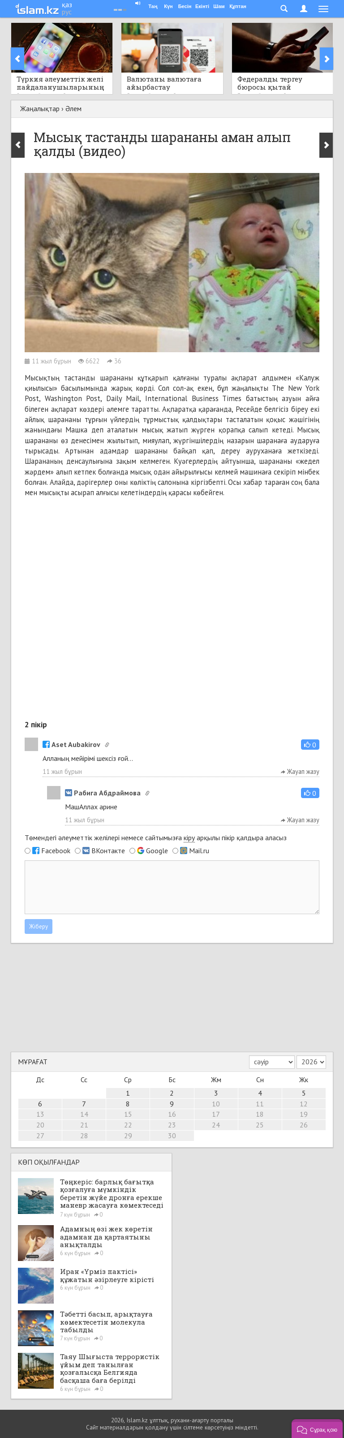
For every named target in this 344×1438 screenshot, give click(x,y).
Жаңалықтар (40, 108)
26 (304, 1124)
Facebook (55, 850)
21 (84, 1124)
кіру (189, 837)
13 (40, 1114)
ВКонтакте (108, 850)
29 (128, 1135)
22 (128, 1124)
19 (304, 1114)
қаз (67, 4)
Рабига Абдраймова (103, 792)
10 (216, 1103)
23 (172, 1124)
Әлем (73, 108)
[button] (310, 744)
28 (84, 1135)
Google (157, 850)
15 (128, 1114)
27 (40, 1135)
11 (260, 1103)
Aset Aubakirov (71, 744)
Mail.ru (199, 850)
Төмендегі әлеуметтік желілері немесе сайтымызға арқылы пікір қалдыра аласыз (156, 837)
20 (40, 1124)
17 (216, 1114)
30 (172, 1135)
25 (260, 1124)
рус (67, 11)
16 (172, 1114)
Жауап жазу (300, 771)
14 (84, 1114)
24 (216, 1124)
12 (304, 1103)
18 (260, 1114)
